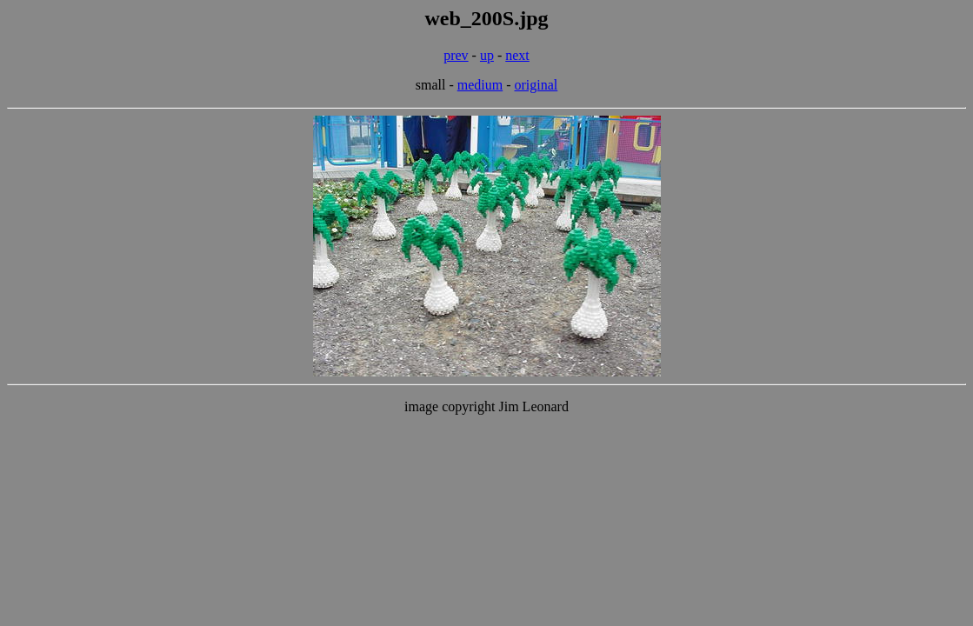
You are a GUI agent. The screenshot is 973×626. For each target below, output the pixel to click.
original (536, 84)
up (487, 55)
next (517, 55)
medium (480, 84)
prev (455, 55)
